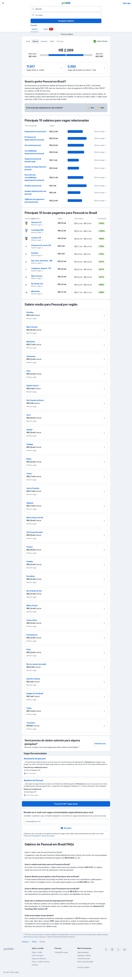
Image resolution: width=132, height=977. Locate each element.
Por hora (60, 41)
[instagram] (112, 949)
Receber (66, 828)
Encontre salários (83, 967)
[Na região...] (66, 15)
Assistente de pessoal (35, 758)
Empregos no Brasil (84, 955)
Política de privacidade (85, 962)
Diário (52, 41)
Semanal (44, 41)
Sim (91, 107)
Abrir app (127, 3)
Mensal (35, 41)
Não (101, 107)
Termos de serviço (83, 958)
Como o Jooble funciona (40, 962)
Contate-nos (100, 743)
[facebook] (106, 949)
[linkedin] (124, 949)
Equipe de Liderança (39, 958)
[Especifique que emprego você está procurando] (66, 9)
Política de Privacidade (32, 836)
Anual (28, 41)
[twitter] (118, 949)
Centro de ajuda (37, 955)
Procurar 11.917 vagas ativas (66, 804)
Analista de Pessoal (33, 780)
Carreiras (35, 965)
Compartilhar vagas (61, 952)
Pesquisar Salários (66, 21)
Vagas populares (83, 952)
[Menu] (3, 3)
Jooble (16, 972)
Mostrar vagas (100, 131)
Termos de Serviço (47, 836)
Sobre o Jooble (37, 952)
